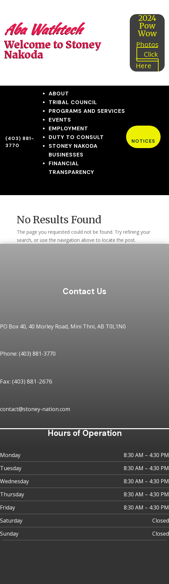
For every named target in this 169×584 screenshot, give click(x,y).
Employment (68, 128)
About (59, 93)
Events (60, 119)
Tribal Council (73, 102)
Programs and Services (87, 111)
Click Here (147, 60)
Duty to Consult (76, 137)
